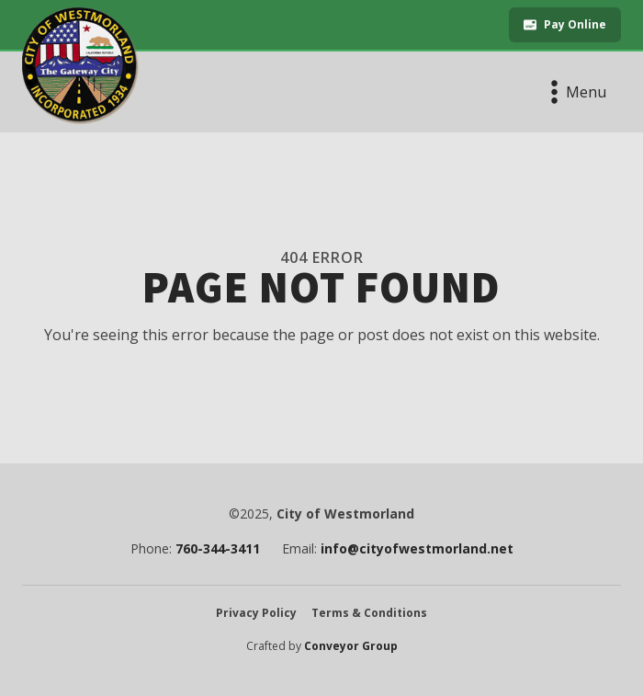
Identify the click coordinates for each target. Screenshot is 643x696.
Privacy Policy (256, 613)
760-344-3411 (217, 548)
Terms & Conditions (369, 613)
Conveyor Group (351, 646)
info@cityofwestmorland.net (417, 548)
